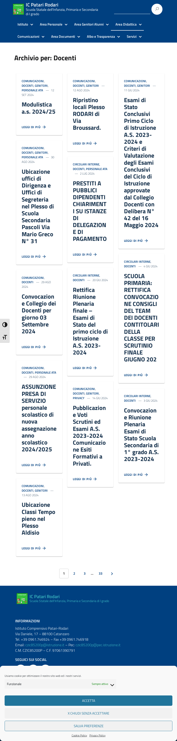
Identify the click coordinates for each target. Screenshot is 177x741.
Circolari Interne (86, 164)
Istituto (23, 24)
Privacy (78, 398)
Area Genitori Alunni (89, 24)
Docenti (27, 85)
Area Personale (51, 24)
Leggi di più (34, 127)
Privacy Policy (97, 735)
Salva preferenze (88, 726)
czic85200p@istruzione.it (44, 645)
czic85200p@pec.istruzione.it (98, 645)
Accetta (88, 700)
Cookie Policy (79, 735)
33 (100, 573)
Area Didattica (126, 24)
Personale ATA (32, 90)
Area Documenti (63, 36)
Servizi (132, 36)
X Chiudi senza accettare (88, 713)
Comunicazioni (28, 36)
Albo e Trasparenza (101, 36)
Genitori (41, 85)
